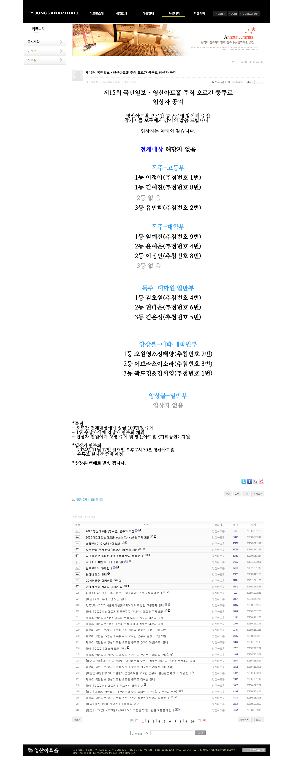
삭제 (246, 494)
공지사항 (33, 41)
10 (192, 721)
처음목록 (244, 719)
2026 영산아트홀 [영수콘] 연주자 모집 (110, 531)
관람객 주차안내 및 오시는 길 (104, 587)
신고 (216, 81)
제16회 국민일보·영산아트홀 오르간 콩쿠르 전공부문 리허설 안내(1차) (129, 667)
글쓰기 (77, 719)
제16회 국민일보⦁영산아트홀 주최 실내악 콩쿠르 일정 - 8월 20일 (126, 630)
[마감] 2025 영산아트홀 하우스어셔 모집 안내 (115, 685)
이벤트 (31, 51)
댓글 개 (81, 499)
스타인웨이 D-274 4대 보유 (103, 543)
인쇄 (226, 81)
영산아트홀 (218, 531)
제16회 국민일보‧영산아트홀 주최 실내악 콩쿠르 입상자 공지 (124, 624)
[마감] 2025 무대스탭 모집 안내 (106, 599)
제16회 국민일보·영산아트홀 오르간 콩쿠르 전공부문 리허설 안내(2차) (129, 654)
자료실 (31, 60)
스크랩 (237, 81)
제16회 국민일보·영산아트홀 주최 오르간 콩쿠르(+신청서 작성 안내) (128, 698)
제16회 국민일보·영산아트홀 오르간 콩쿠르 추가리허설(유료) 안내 (127, 642)
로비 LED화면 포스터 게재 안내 (105, 562)
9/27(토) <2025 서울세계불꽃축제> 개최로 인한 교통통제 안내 (125, 605)
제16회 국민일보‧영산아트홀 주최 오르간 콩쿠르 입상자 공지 (124, 617)
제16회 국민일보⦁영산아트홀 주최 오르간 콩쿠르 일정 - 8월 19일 (126, 636)
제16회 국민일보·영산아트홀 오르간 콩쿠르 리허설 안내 (120, 679)
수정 (228, 494)
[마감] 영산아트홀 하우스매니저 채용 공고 (112, 704)
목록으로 (257, 494)
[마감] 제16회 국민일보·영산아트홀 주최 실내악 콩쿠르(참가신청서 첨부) (131, 691)
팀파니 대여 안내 (96, 574)
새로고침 (257, 719)
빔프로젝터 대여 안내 (99, 568)
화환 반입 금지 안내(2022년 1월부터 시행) (112, 550)
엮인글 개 (97, 499)
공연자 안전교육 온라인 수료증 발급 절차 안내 (115, 556)
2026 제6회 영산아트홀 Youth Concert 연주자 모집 (118, 537)
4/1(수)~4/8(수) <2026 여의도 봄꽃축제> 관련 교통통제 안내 (124, 593)
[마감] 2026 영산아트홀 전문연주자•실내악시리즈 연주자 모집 (125, 611)
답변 (237, 494)
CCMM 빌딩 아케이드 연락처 (104, 580)
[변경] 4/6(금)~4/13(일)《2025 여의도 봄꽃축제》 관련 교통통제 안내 (130, 710)
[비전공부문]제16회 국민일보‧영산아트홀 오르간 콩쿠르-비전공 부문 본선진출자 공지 (140, 661)
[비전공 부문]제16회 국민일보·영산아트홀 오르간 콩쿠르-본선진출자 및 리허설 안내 (139, 673)
